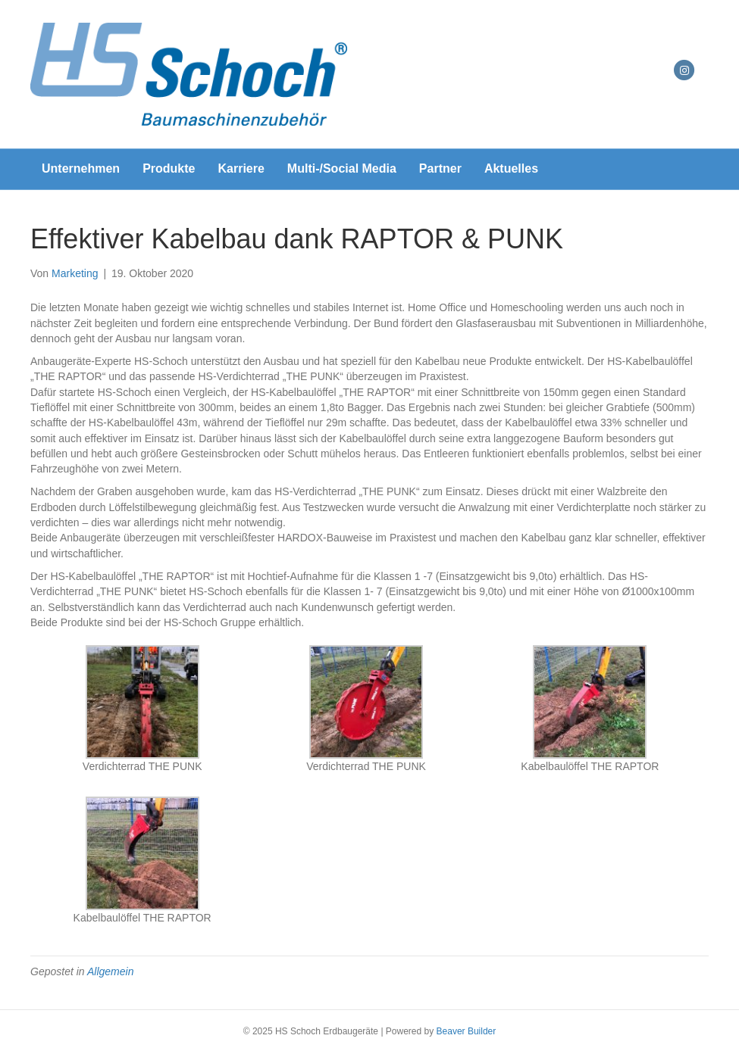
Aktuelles (511, 168)
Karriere (241, 168)
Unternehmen (81, 168)
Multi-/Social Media (341, 168)
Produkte (168, 168)
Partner (440, 168)
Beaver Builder (466, 1031)
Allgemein (110, 971)
